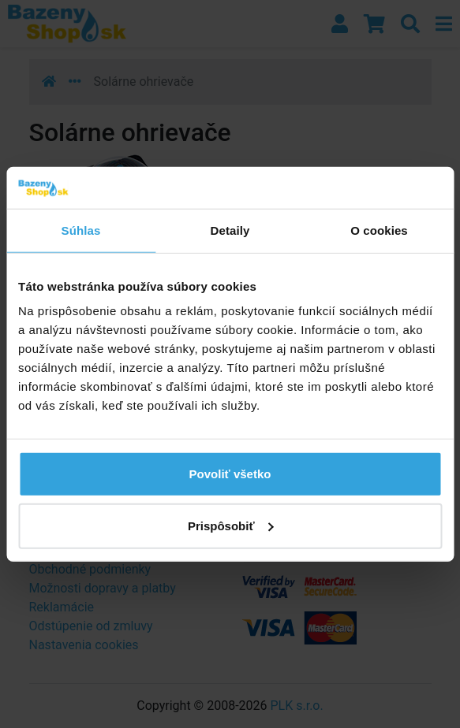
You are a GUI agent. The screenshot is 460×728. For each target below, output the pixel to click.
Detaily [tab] (230, 229)
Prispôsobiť (231, 525)
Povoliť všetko (230, 474)
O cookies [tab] (379, 229)
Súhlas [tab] (81, 229)
